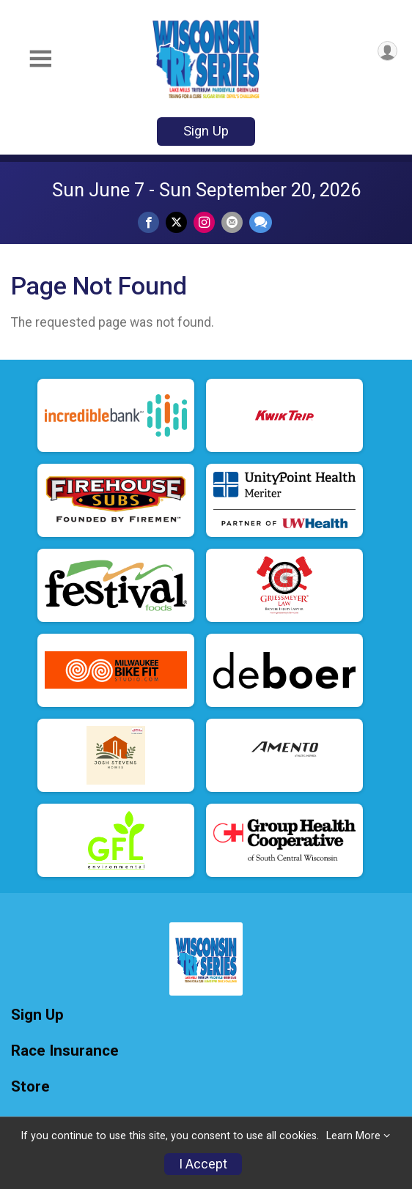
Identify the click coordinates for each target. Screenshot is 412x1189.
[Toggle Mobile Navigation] (40, 59)
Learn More (353, 1136)
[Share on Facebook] (148, 222)
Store (30, 1086)
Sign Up (206, 130)
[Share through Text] (260, 222)
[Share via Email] (232, 222)
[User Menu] (387, 51)
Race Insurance (65, 1050)
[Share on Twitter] (176, 222)
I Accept (203, 1164)
